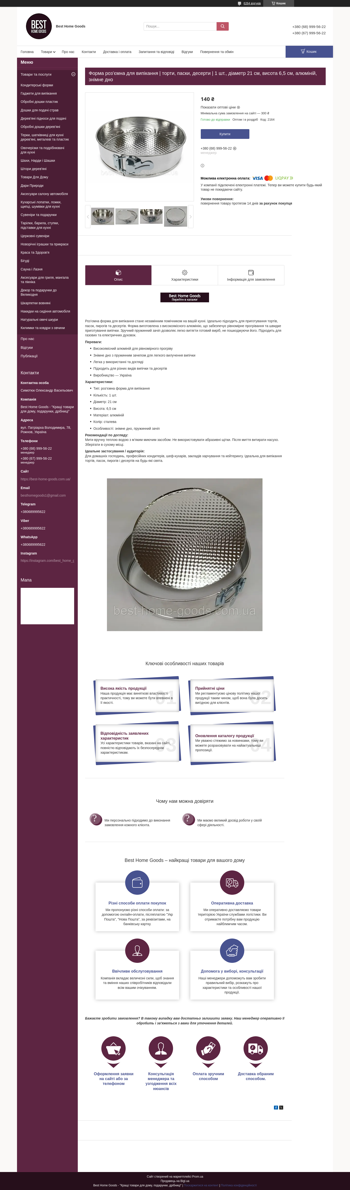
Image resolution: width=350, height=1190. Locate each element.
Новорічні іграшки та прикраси (44, 244)
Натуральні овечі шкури (39, 320)
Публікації (29, 356)
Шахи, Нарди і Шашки (38, 160)
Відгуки (187, 52)
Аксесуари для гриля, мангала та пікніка (45, 280)
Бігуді (25, 261)
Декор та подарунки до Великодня (39, 292)
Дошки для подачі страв (40, 110)
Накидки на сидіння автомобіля (45, 311)
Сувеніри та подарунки (39, 215)
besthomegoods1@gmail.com (43, 495)
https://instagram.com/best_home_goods (51, 561)
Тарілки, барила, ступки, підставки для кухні (40, 225)
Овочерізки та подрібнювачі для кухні (42, 150)
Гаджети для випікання (39, 93)
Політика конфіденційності (239, 1185)
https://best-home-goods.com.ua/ (45, 479)
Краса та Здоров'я (35, 252)
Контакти (89, 52)
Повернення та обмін (217, 52)
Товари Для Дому (34, 177)
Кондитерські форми (37, 85)
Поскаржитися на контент (201, 1185)
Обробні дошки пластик (39, 102)
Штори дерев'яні (33, 169)
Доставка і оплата (117, 52)
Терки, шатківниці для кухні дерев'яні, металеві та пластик (45, 137)
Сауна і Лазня (32, 269)
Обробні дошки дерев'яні (40, 127)
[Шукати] (223, 26)
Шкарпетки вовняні (36, 303)
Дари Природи (32, 186)
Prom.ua (197, 1176)
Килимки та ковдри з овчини (43, 328)
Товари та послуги (36, 74)
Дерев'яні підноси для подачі (43, 118)
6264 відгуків (252, 3)
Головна (27, 52)
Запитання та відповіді (156, 52)
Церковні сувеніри (35, 236)
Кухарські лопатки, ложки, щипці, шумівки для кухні (41, 204)
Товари (46, 52)
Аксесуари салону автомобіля (44, 194)
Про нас (68, 52)
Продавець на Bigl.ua (175, 1181)
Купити (224, 134)
